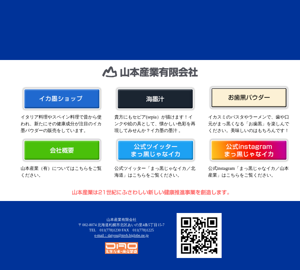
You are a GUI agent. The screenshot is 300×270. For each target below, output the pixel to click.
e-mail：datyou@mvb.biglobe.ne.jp (121, 235)
